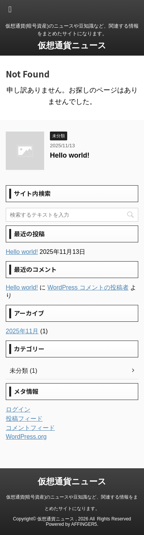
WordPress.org (26, 436)
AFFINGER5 (84, 524)
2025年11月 (22, 331)
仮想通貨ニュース (72, 45)
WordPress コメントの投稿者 (87, 287)
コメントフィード (30, 428)
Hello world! (69, 155)
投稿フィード (24, 418)
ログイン (18, 409)
